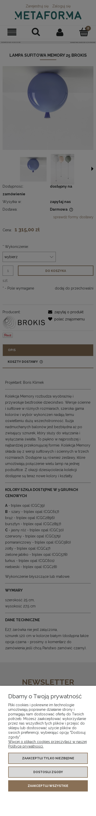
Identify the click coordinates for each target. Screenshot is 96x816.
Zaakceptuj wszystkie (48, 786)
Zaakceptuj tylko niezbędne (48, 758)
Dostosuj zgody (48, 772)
